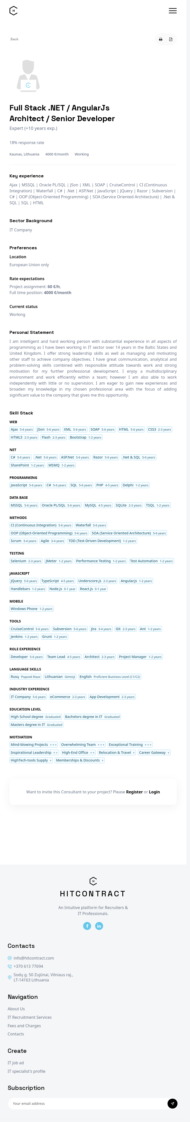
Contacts (16, 1034)
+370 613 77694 (25, 966)
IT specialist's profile (26, 1071)
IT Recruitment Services (30, 1017)
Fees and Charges (24, 1025)
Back (14, 39)
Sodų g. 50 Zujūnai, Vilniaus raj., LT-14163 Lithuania (40, 977)
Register (134, 792)
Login (154, 792)
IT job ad (16, 1063)
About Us (16, 1009)
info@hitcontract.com (31, 958)
